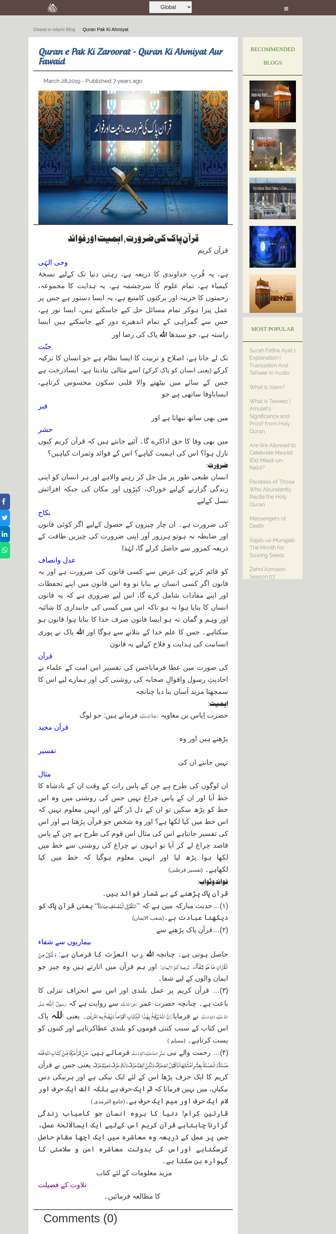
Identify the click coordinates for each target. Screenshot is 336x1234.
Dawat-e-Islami (48, 29)
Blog (70, 29)
